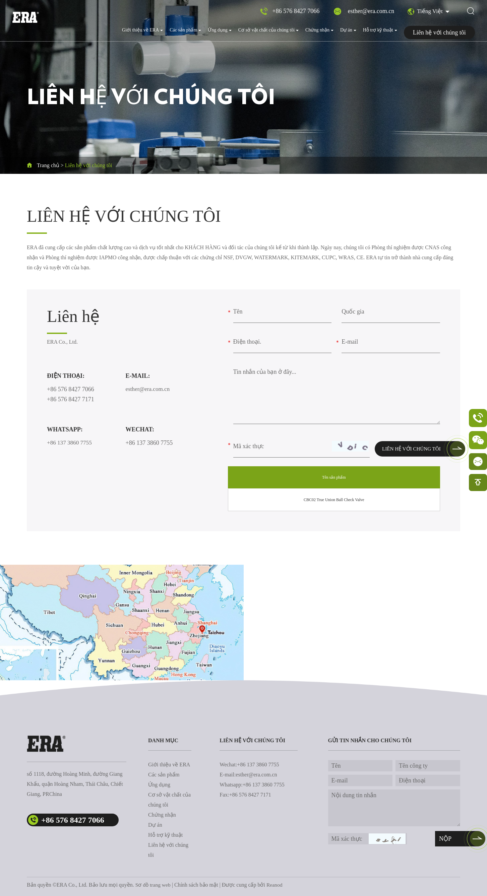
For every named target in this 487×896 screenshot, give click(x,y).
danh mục (163, 740)
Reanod (275, 885)
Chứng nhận (319, 29)
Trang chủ (48, 165)
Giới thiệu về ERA (142, 29)
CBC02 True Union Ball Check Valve (334, 499)
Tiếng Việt (425, 12)
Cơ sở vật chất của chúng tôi (268, 29)
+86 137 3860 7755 (70, 442)
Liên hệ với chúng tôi (439, 32)
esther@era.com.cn (370, 12)
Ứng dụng (220, 29)
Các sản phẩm (185, 29)
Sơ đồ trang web (153, 885)
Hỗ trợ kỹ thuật (380, 29)
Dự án (348, 29)
